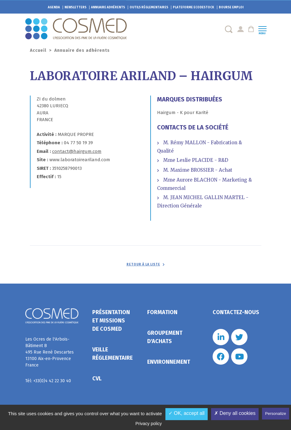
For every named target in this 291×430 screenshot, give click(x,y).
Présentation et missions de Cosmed (111, 320)
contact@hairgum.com (77, 151)
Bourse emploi (231, 7)
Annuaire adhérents (108, 7)
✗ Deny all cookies (235, 413)
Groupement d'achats (164, 337)
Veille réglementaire (112, 353)
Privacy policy (148, 423)
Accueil (38, 50)
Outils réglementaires (149, 7)
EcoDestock (193, 7)
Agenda (54, 7)
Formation (162, 312)
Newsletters (75, 7)
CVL (97, 378)
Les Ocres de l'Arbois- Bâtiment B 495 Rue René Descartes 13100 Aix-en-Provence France (49, 352)
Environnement (168, 361)
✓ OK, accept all (186, 413)
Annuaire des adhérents (82, 50)
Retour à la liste (143, 264)
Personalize (275, 413)
